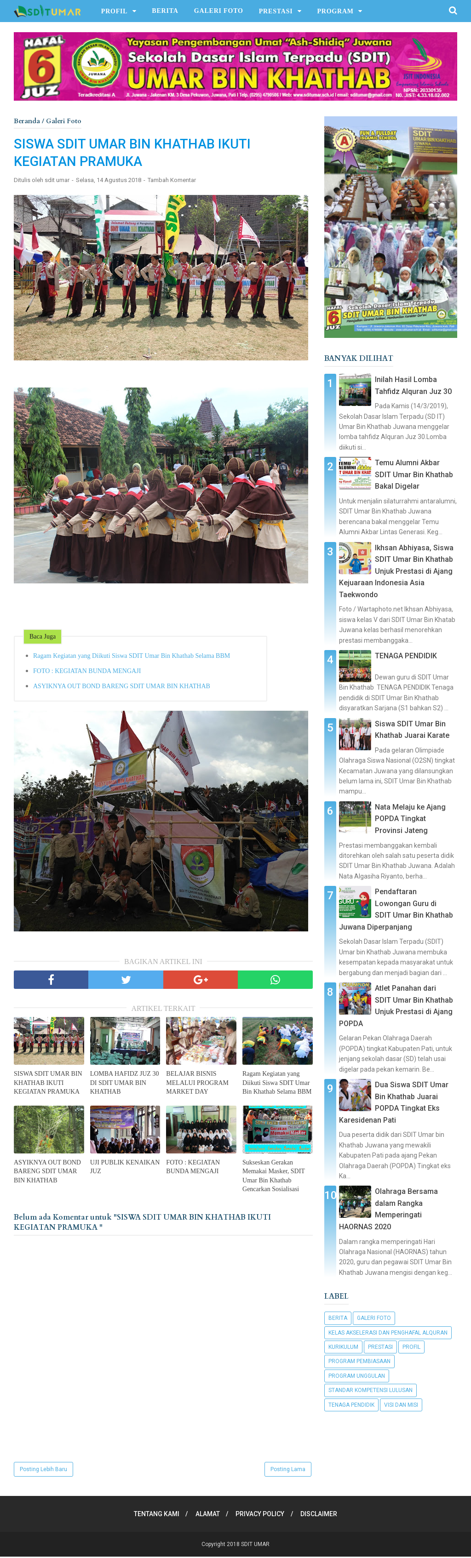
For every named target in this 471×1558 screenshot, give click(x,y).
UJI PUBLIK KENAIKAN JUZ (125, 1168)
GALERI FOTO (218, 10)
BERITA (165, 10)
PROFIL (114, 11)
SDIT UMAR (255, 1545)
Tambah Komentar (172, 181)
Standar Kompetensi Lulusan (370, 1390)
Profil (411, 1347)
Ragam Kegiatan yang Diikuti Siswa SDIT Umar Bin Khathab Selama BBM (131, 656)
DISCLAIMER (321, 1515)
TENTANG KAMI (154, 1515)
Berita (337, 1318)
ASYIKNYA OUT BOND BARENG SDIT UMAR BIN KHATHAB (121, 687)
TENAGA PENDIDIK (406, 655)
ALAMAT (207, 1515)
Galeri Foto (374, 1318)
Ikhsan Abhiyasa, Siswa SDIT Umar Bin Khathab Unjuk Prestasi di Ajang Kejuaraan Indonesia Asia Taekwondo (396, 571)
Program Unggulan (356, 1376)
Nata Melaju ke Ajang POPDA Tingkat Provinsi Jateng (410, 819)
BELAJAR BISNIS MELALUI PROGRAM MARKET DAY (197, 1084)
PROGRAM (335, 11)
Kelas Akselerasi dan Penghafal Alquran (388, 1333)
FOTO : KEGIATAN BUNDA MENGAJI (87, 671)
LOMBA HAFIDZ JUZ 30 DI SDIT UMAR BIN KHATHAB (124, 1084)
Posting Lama (287, 1470)
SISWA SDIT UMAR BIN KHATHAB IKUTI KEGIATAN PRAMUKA (48, 1084)
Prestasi (380, 1347)
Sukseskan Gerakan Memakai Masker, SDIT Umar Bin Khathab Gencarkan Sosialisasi (273, 1177)
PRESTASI (276, 11)
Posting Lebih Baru (43, 1470)
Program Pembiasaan (359, 1361)
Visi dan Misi (401, 1405)
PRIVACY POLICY (260, 1515)
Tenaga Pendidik (351, 1405)
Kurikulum (343, 1347)
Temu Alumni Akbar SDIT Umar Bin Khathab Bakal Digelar (414, 474)
